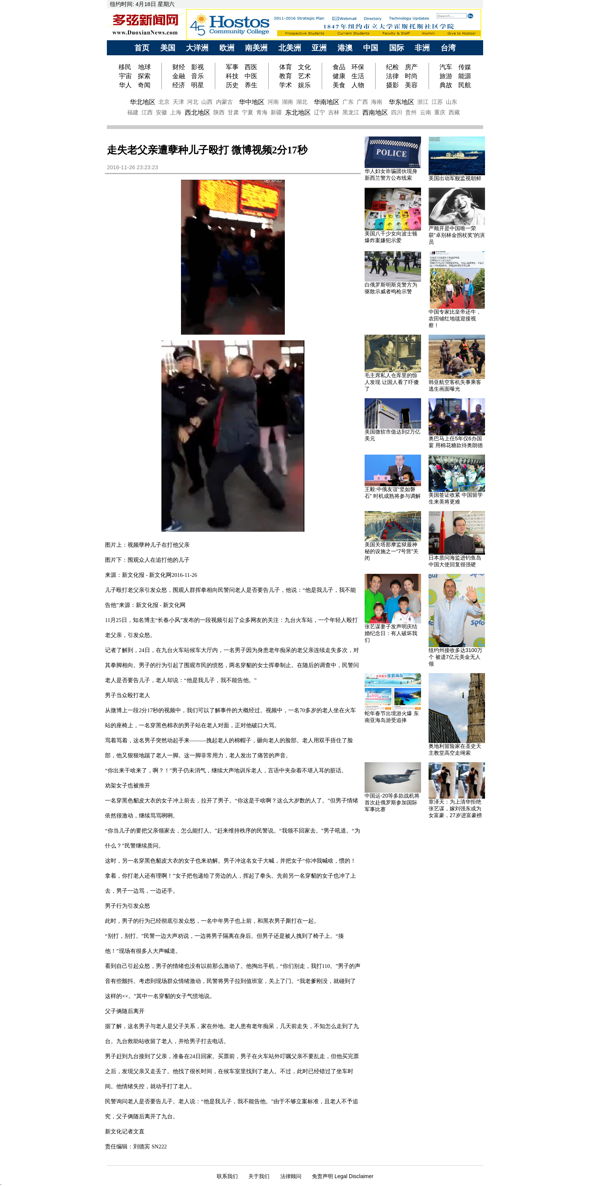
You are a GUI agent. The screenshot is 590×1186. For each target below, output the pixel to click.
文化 (304, 67)
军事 (232, 67)
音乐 (197, 76)
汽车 (445, 67)
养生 (251, 85)
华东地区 (401, 102)
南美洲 (256, 48)
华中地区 (252, 102)
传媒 (464, 67)
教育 (285, 76)
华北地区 (142, 102)
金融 (178, 76)
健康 (339, 76)
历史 (232, 85)
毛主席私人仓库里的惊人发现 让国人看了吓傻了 (392, 382)
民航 (464, 85)
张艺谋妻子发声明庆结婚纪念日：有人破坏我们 (391, 633)
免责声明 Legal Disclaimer (342, 1176)
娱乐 (304, 85)
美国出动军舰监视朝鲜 (455, 178)
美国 (167, 48)
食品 (339, 67)
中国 (370, 48)
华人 (125, 85)
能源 (464, 76)
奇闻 (144, 85)
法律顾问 (290, 1176)
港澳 (345, 48)
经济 (178, 85)
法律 (392, 76)
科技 (232, 76)
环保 (357, 67)
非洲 (422, 48)
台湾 (448, 48)
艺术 (304, 76)
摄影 (392, 85)
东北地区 (298, 112)
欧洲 (226, 48)
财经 (178, 67)
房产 (411, 67)
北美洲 (289, 48)
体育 (285, 67)
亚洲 (319, 48)
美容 (411, 85)
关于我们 (258, 1176)
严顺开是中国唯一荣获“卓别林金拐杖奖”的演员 (457, 235)
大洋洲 (197, 48)
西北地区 (197, 112)
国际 (396, 48)
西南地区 (375, 112)
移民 (126, 67)
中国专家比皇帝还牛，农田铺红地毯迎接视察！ (455, 318)
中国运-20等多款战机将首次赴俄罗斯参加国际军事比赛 (392, 802)
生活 (357, 76)
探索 (144, 76)
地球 (144, 67)
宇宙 (125, 76)
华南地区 (326, 102)
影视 (197, 67)
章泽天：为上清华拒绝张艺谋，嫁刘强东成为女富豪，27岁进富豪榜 (455, 808)
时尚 (411, 76)
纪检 (392, 67)
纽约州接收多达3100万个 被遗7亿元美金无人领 (455, 657)
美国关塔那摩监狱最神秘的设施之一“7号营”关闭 (391, 551)
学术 (285, 85)
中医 (251, 76)
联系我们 (227, 1176)
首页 (141, 48)
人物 (357, 85)
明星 (197, 85)
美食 (339, 85)
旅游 (445, 76)
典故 (445, 85)
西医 (251, 67)
